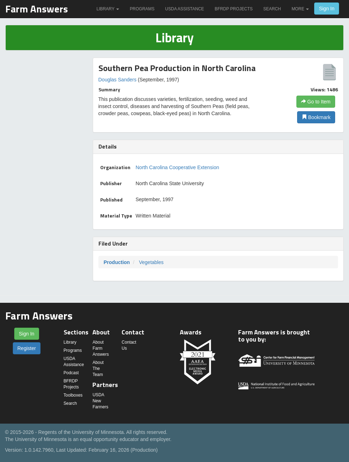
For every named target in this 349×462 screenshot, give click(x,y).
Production (117, 262)
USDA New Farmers (100, 400)
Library (107, 8)
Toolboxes (73, 395)
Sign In (326, 8)
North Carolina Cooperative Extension (177, 167)
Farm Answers (36, 8)
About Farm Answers (100, 348)
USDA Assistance (184, 8)
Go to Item (316, 101)
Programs (142, 8)
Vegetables (151, 262)
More (300, 8)
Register (26, 348)
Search (272, 8)
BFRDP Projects (234, 8)
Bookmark (316, 117)
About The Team (97, 368)
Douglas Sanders (117, 79)
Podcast (71, 372)
